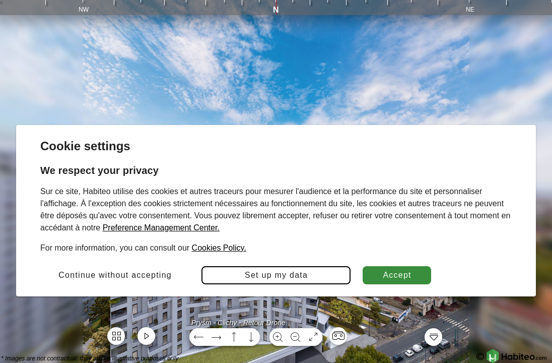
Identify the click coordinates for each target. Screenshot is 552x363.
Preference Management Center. (161, 227)
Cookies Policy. (219, 248)
